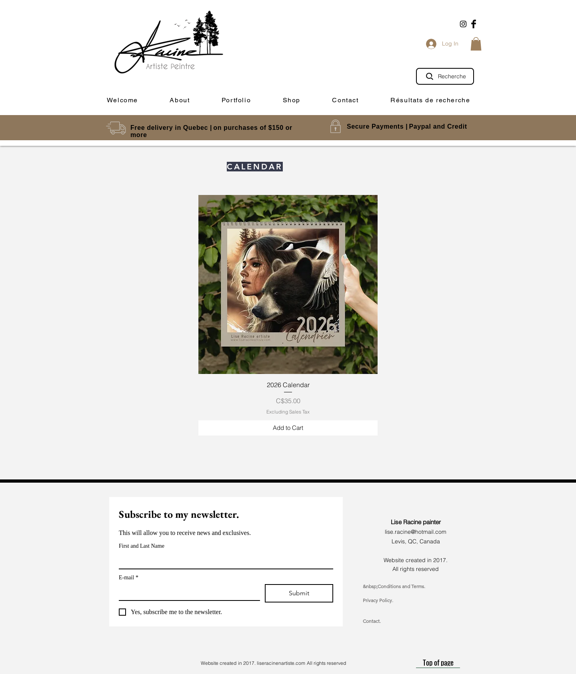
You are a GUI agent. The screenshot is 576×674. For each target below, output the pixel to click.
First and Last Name (141, 546)
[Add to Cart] (288, 428)
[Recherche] (445, 76)
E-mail (128, 577)
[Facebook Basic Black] (473, 24)
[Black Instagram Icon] (463, 24)
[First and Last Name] (223, 561)
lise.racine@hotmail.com (415, 531)
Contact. (372, 621)
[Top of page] (438, 662)
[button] (476, 43)
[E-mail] (187, 592)
